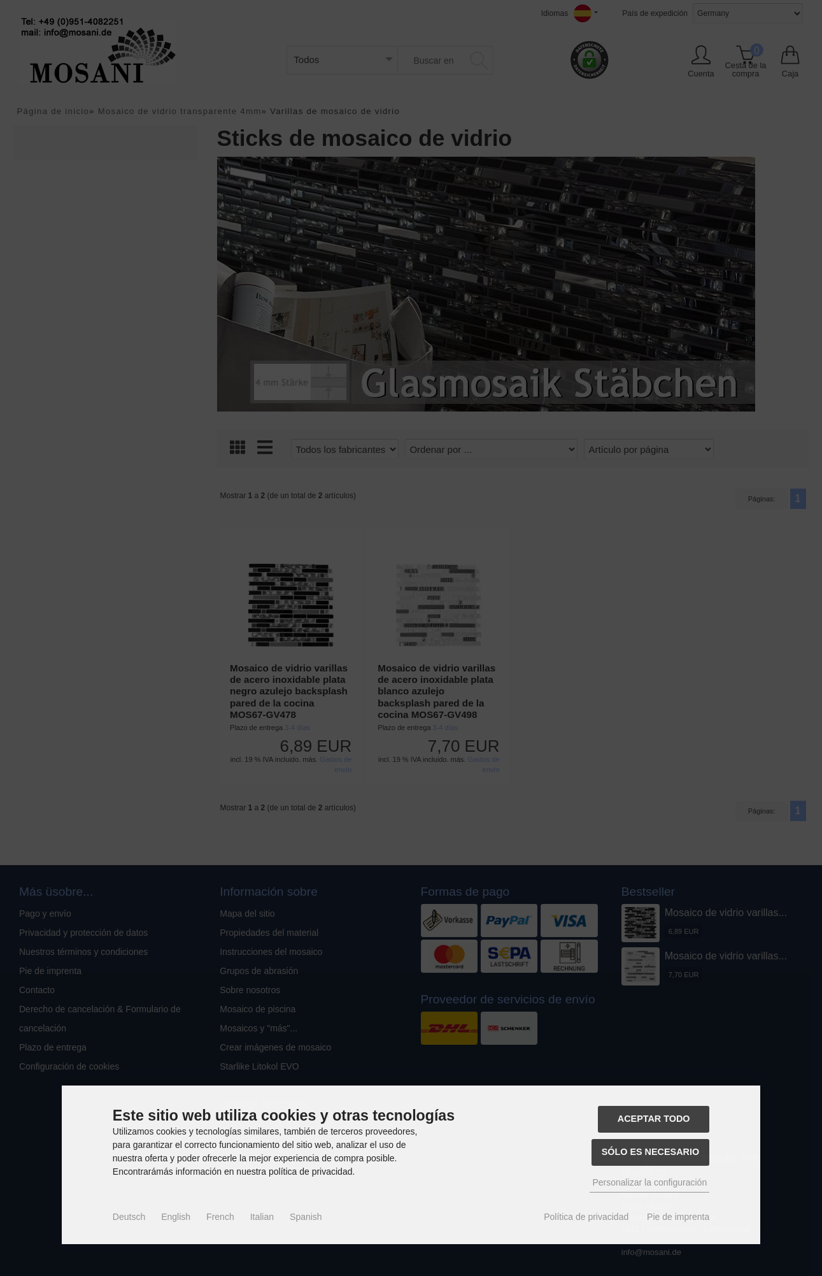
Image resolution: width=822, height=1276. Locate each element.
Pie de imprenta (678, 1217)
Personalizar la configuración (649, 1182)
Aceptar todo (654, 1119)
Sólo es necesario (651, 1152)
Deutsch (129, 1217)
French (220, 1217)
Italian (262, 1217)
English (175, 1217)
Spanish (306, 1217)
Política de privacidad (586, 1217)
